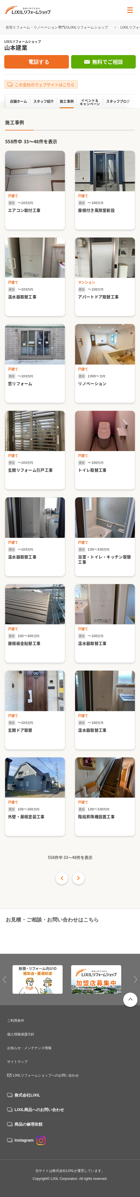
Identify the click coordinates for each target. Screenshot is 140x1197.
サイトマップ (17, 1062)
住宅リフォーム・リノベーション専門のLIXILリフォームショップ (57, 27)
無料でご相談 (107, 62)
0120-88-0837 (35, 936)
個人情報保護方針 (20, 1034)
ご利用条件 (15, 1021)
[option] (41, 979)
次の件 (78, 878)
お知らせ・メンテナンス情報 (29, 1048)
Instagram (30, 1140)
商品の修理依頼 (28, 1124)
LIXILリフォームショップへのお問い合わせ (46, 1075)
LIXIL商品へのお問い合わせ (39, 1109)
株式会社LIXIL (27, 1095)
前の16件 (61, 878)
